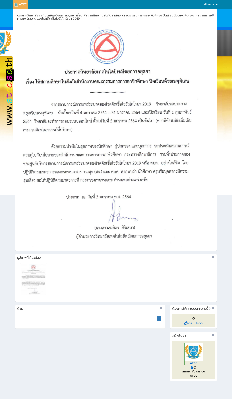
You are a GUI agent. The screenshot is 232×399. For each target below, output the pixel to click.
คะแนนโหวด (193, 323)
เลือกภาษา (211, 4)
